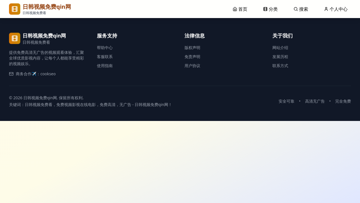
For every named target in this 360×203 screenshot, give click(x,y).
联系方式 (280, 65)
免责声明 (192, 56)
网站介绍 (280, 47)
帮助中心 (105, 47)
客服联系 (105, 56)
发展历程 (280, 56)
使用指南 (105, 65)
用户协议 (192, 65)
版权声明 (192, 47)
